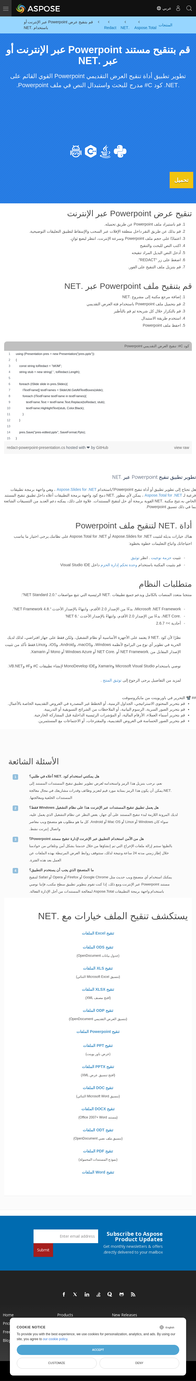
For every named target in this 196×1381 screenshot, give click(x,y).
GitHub (102, 447)
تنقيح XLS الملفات (98, 968)
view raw (181, 447)
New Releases (124, 1314)
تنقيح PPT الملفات (98, 1045)
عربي (163, 8)
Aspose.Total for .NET (163, 495)
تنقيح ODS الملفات (98, 946)
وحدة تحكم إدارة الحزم (119, 564)
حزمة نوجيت (161, 557)
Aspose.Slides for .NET (76, 489)
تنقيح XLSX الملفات (98, 989)
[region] (98, 396)
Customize (56, 1363)
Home (8, 1314)
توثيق (135, 557)
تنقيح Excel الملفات (98, 932)
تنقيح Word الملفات (98, 1171)
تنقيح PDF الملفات (98, 1150)
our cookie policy (55, 1339)
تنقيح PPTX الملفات (98, 1066)
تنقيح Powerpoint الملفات (98, 1031)
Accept (98, 1349)
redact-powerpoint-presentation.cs (36, 447)
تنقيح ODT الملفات (98, 1129)
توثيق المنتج (112, 680)
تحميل (179, 180)
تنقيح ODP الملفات (98, 1010)
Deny (139, 1363)
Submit (43, 1249)
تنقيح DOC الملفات (98, 1087)
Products (65, 1314)
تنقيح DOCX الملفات (98, 1108)
